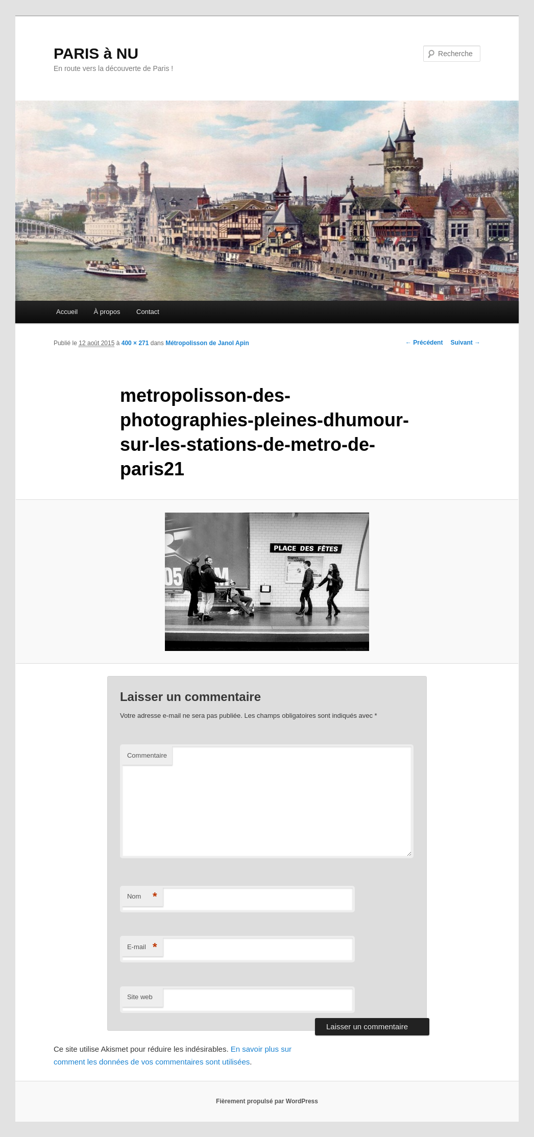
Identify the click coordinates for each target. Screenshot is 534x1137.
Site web (140, 997)
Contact (147, 312)
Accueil (67, 312)
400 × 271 (135, 343)
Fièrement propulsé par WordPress (267, 1101)
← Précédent (424, 342)
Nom (142, 896)
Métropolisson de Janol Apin (207, 343)
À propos (107, 312)
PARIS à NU (96, 53)
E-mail (142, 947)
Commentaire (147, 755)
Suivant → (465, 342)
